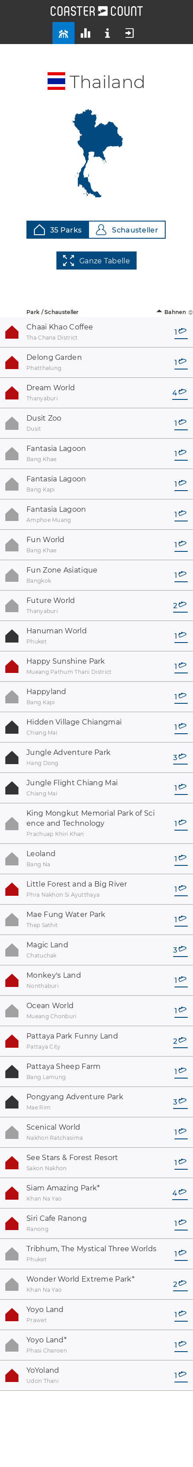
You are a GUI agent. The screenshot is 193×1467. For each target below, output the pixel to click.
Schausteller (127, 229)
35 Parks (58, 229)
